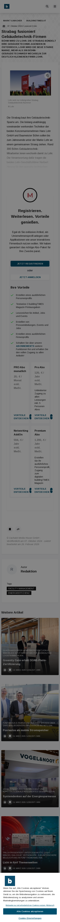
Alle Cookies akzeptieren (30, 911)
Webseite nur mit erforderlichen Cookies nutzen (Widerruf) (30, 905)
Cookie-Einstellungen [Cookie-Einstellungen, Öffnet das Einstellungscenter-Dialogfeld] (30, 918)
